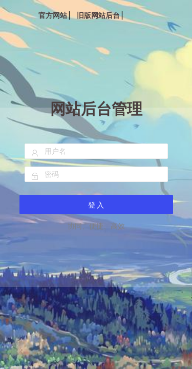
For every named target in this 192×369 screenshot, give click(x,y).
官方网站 (52, 15)
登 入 (96, 205)
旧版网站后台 (98, 15)
